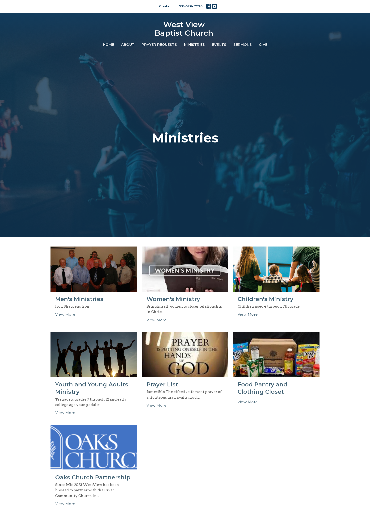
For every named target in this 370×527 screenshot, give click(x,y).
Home (108, 44)
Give (263, 44)
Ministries (194, 44)
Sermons (242, 44)
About (128, 44)
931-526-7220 (191, 6)
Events (219, 44)
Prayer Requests (159, 44)
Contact (166, 6)
